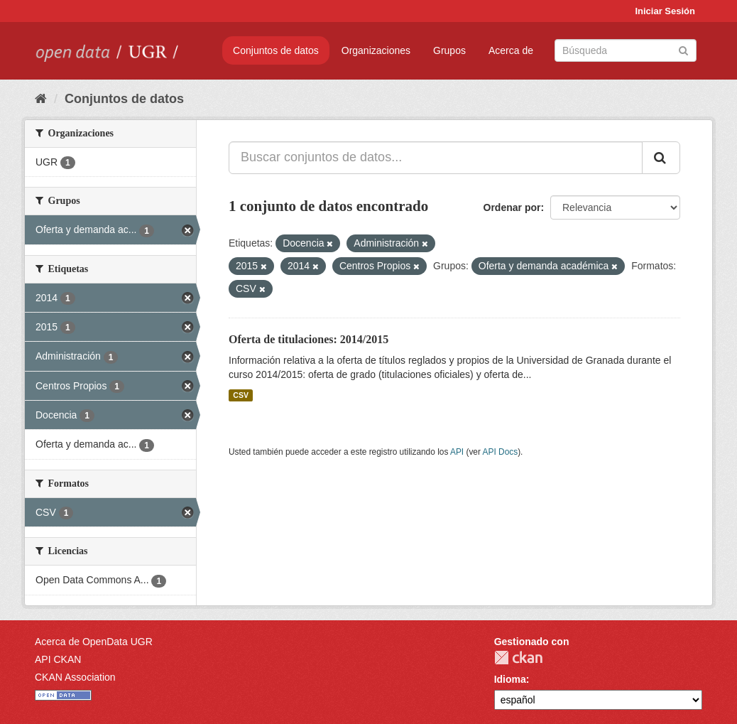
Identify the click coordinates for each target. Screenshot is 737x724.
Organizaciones (376, 50)
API (457, 452)
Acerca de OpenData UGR (94, 641)
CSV (241, 395)
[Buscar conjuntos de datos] (626, 50)
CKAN (518, 657)
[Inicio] (41, 99)
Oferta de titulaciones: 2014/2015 (308, 339)
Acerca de (510, 50)
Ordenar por (512, 207)
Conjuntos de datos (276, 50)
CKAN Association (75, 677)
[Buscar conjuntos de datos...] (436, 157)
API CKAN (58, 659)
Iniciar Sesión (665, 11)
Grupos (449, 50)
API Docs (500, 452)
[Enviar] (683, 49)
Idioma (510, 679)
